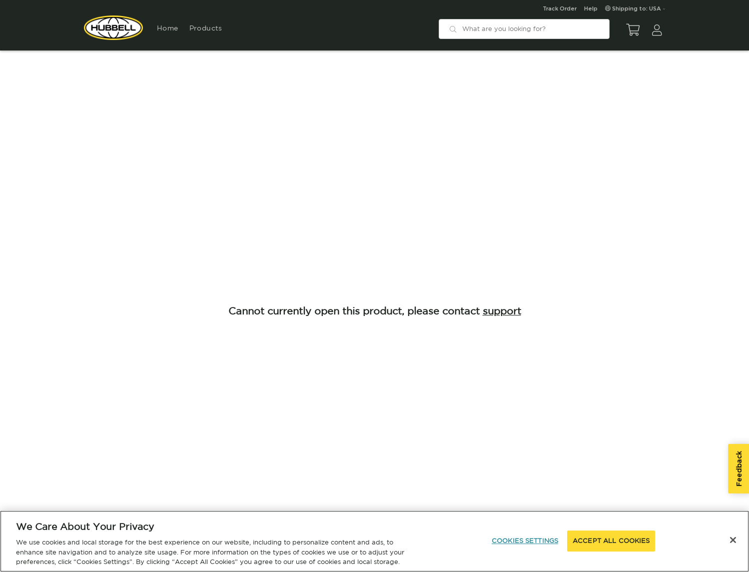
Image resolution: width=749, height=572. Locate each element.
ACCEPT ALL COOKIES (611, 540)
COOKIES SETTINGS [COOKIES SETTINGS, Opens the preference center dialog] (525, 540)
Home (167, 28)
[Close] (733, 540)
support (502, 310)
